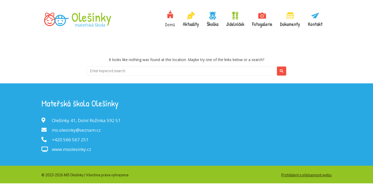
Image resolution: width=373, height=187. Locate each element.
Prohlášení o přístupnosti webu (306, 175)
